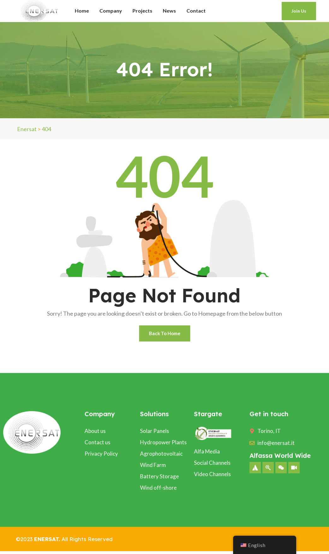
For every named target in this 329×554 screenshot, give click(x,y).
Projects (142, 11)
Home (82, 11)
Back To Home (164, 335)
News (169, 11)
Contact (196, 11)
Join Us (298, 11)
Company (110, 11)
